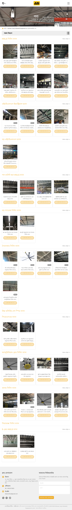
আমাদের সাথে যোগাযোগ (46, 497)
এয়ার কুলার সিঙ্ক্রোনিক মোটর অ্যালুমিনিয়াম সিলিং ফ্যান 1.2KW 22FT (10, 301)
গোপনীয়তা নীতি (9, 506)
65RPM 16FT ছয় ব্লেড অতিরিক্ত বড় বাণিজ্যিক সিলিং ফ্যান (61, 201)
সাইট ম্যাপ (16, 506)
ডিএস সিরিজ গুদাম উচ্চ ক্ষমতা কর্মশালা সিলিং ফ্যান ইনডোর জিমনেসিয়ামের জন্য (27, 272)
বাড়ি (5, 28)
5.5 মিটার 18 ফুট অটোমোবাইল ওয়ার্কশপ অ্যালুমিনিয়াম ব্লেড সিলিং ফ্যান (61, 378)
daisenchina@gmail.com (11, 493)
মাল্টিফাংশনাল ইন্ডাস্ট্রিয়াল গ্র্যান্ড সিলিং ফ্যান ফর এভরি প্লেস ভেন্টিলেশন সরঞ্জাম (61, 272)
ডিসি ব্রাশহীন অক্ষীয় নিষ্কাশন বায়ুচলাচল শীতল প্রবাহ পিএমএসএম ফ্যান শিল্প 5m (10, 343)
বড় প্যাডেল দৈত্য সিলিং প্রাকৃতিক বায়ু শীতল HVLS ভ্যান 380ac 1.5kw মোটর (10, 130)
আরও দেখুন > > (66, 38)
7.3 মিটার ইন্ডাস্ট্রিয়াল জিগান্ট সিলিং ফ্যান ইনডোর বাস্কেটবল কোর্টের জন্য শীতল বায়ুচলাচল (27, 130)
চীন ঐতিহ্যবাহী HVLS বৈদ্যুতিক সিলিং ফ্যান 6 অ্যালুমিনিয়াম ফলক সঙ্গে (10, 272)
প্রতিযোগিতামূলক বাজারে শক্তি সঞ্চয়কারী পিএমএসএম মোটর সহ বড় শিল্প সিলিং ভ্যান (10, 165)
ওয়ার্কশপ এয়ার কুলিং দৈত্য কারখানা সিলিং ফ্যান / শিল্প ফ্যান (61, 130)
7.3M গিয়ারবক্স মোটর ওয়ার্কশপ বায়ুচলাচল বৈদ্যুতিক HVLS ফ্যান (10, 378)
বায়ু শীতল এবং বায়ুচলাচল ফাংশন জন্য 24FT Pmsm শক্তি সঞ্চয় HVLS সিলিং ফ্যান (27, 343)
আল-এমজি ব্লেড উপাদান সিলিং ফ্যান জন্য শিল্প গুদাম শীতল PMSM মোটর (10, 414)
